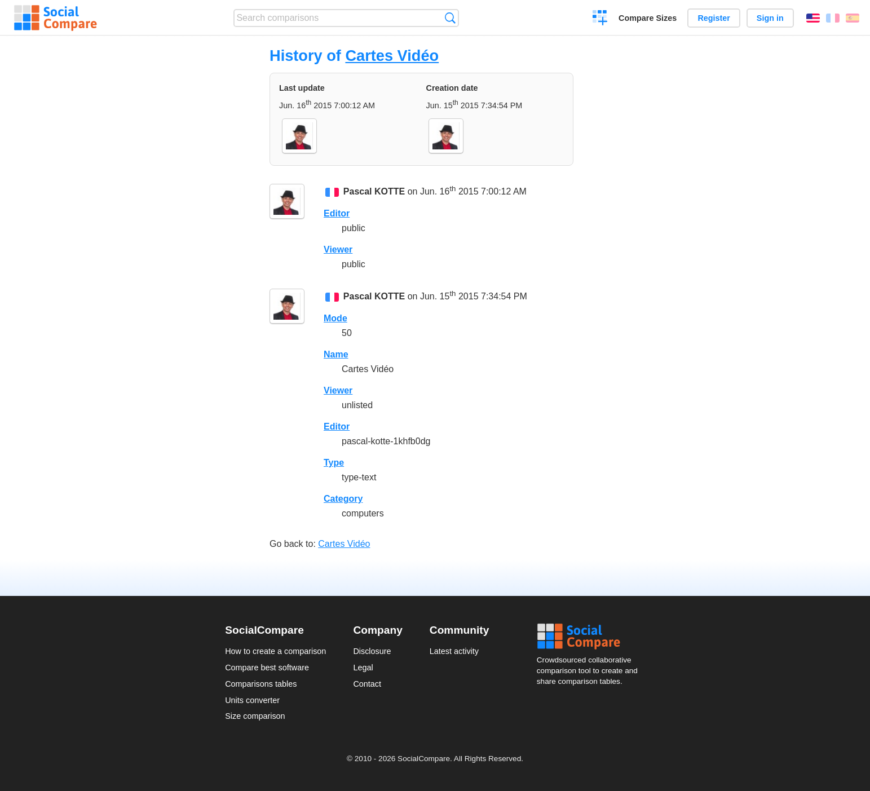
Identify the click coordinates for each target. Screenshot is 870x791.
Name (336, 354)
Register (713, 18)
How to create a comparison (275, 651)
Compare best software (267, 667)
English (813, 18)
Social (591, 636)
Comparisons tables (261, 683)
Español (852, 18)
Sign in (770, 18)
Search (450, 17)
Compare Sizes (648, 18)
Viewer (338, 249)
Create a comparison (600, 19)
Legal (363, 667)
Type (334, 462)
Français (833, 18)
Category (343, 498)
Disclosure (372, 651)
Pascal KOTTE (374, 191)
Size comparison (255, 716)
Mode (335, 318)
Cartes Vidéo (392, 55)
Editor (337, 213)
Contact (367, 683)
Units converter (252, 700)
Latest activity (454, 651)
